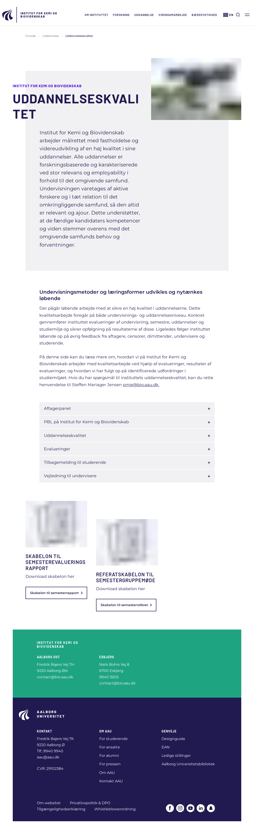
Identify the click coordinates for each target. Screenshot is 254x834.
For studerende (113, 739)
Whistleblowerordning (115, 809)
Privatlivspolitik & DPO (90, 803)
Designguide (173, 739)
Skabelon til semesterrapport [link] (56, 593)
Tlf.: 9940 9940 (50, 751)
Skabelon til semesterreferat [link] (126, 605)
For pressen (110, 764)
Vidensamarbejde (172, 14)
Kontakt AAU (111, 781)
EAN (166, 747)
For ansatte (109, 747)
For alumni (109, 755)
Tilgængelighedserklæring (61, 809)
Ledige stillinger (176, 755)
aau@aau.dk (48, 757)
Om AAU (107, 772)
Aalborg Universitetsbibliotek (188, 764)
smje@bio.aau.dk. (141, 384)
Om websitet (49, 803)
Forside (30, 36)
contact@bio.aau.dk (55, 677)
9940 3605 (109, 677)
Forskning (121, 14)
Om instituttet (96, 14)
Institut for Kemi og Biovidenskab (38, 15)
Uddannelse (144, 14)
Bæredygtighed (204, 14)
